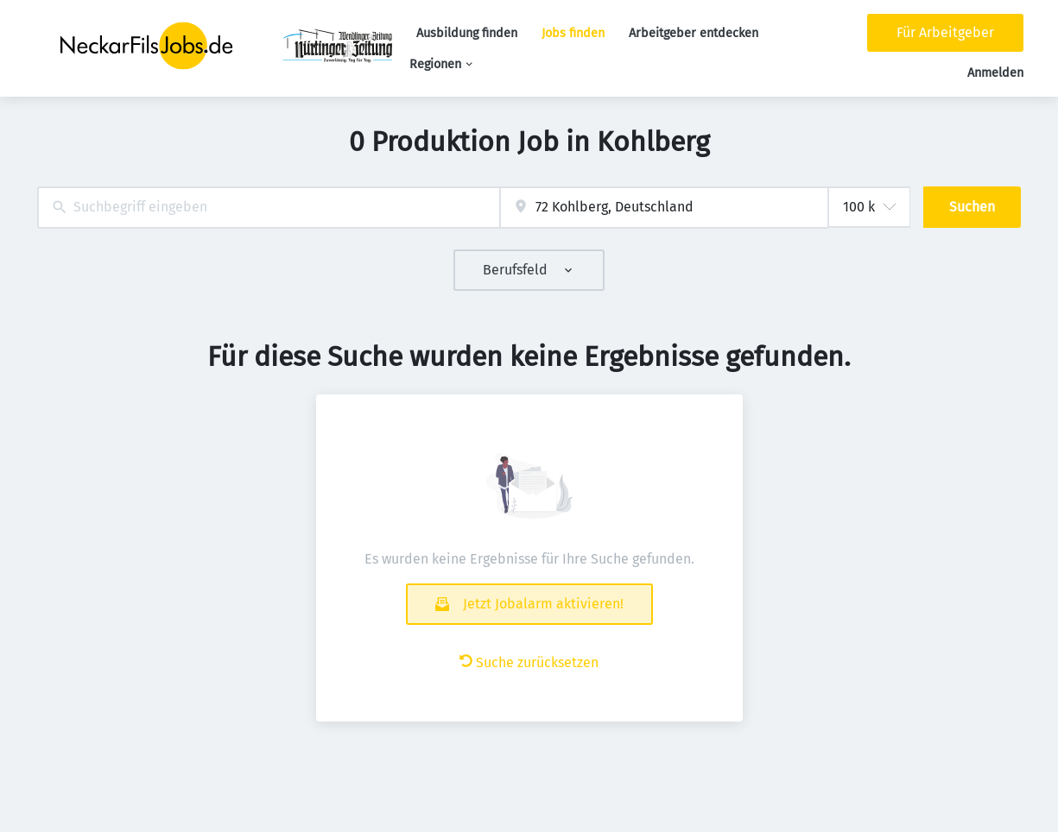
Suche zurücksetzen (529, 662)
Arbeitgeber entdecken (693, 33)
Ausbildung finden (466, 33)
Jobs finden (573, 33)
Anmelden (995, 73)
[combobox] (269, 207)
